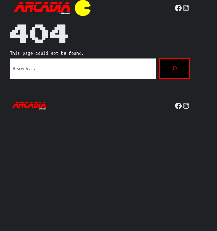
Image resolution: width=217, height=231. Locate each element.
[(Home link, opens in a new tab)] (42, 8)
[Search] (174, 68)
